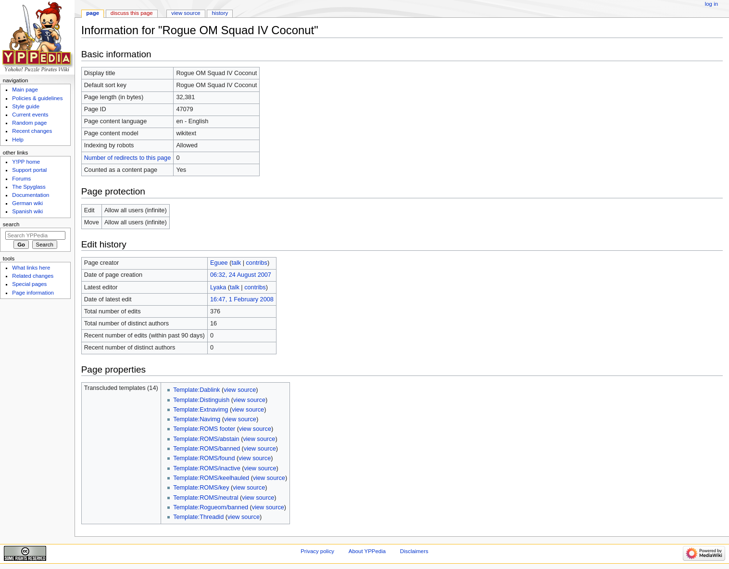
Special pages (29, 284)
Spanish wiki (27, 211)
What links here (31, 268)
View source (185, 13)
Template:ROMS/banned (206, 448)
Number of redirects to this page (127, 158)
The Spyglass (28, 187)
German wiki (27, 203)
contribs (256, 262)
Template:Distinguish (201, 400)
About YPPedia (367, 551)
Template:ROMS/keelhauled (211, 478)
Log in (711, 4)
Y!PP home (26, 162)
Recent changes (32, 131)
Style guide (25, 106)
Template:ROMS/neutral (205, 497)
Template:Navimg (196, 419)
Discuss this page (132, 13)
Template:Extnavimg (200, 409)
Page (92, 13)
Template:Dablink (196, 390)
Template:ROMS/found (204, 458)
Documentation (30, 195)
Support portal (29, 170)
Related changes (32, 276)
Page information (33, 293)
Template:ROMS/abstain (206, 439)
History (220, 13)
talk (236, 262)
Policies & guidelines (37, 98)
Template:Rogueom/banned (210, 507)
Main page (25, 89)
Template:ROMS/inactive (206, 468)
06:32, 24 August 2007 (240, 275)
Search (11, 224)
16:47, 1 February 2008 (242, 299)
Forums (21, 178)
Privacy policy (317, 551)
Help (18, 139)
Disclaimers (414, 551)
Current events (30, 114)
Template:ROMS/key (201, 487)
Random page (29, 123)
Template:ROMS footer (204, 429)
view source (240, 390)
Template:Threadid (198, 517)
